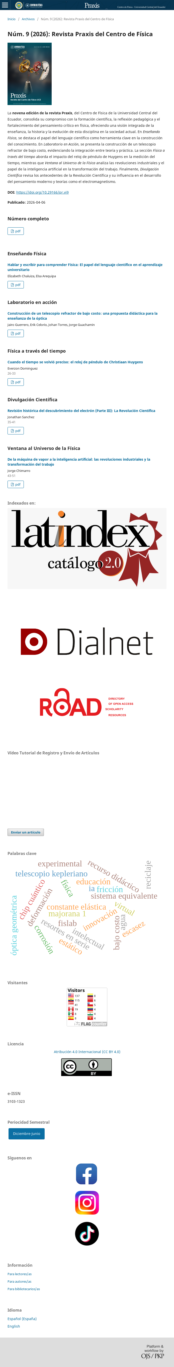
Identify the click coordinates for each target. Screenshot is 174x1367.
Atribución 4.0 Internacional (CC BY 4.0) (87, 1051)
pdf (17, 231)
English (14, 1326)
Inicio (12, 19)
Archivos (28, 19)
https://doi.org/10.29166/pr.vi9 (42, 192)
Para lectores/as (20, 1274)
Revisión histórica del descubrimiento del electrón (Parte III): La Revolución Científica (81, 410)
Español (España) (22, 1318)
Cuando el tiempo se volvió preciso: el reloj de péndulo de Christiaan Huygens (75, 362)
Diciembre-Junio (26, 1133)
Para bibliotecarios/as (24, 1289)
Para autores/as (19, 1281)
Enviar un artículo (25, 832)
